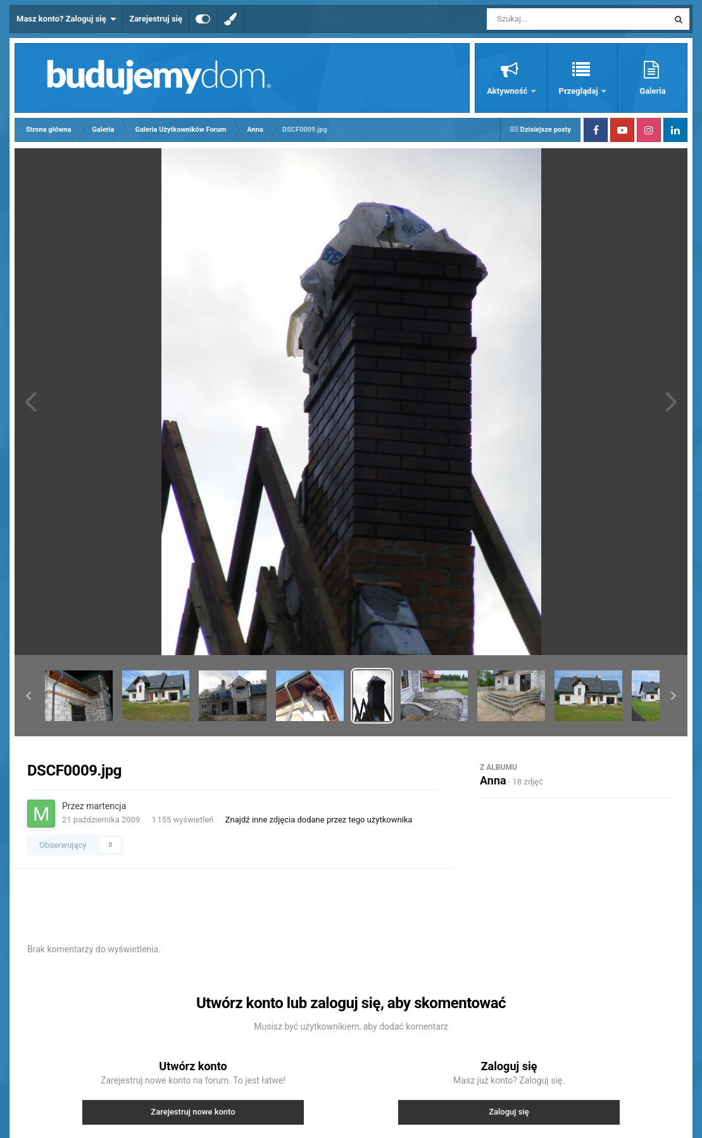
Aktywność (508, 91)
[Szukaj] (549, 19)
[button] (28, 696)
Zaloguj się (509, 1111)
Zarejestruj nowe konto (193, 1111)
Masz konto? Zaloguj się (66, 19)
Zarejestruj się (155, 18)
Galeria (652, 91)
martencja (106, 806)
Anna (493, 780)
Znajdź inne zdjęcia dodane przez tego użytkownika (319, 819)
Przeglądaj (579, 91)
